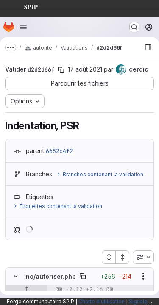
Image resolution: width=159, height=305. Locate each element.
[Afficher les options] (143, 276)
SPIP (24, 6)
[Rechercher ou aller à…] (134, 27)
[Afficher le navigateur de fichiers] (148, 47)
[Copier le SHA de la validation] (61, 70)
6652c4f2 (59, 151)
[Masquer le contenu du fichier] (16, 276)
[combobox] (143, 257)
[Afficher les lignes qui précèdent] (26, 289)
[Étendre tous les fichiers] (108, 257)
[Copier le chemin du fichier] (83, 276)
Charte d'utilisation (101, 301)
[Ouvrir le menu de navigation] (23, 27)
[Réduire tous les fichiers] (122, 257)
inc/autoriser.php (50, 276)
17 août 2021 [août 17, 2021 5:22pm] (85, 69)
